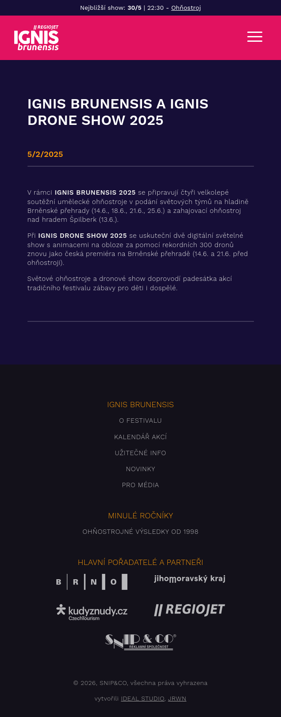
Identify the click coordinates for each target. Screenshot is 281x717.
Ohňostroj (186, 7)
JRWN (177, 698)
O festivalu (140, 421)
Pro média (140, 485)
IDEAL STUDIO (142, 698)
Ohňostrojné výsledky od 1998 (141, 532)
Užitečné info (140, 453)
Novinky (140, 469)
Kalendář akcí (140, 437)
